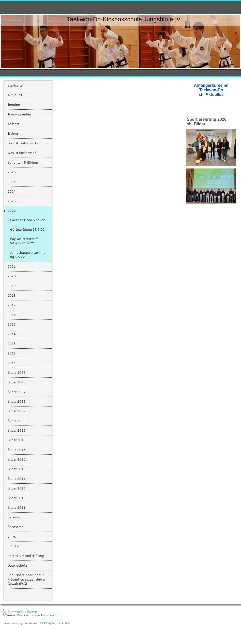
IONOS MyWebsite (50, 623)
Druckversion (14, 611)
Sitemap (31, 611)
